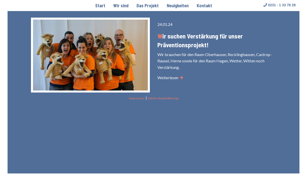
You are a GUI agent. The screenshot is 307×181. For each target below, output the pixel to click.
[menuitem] (100, 5)
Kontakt (204, 5)
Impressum (137, 98)
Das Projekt (148, 5)
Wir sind (120, 5)
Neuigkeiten (178, 5)
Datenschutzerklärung (163, 98)
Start (100, 5)
